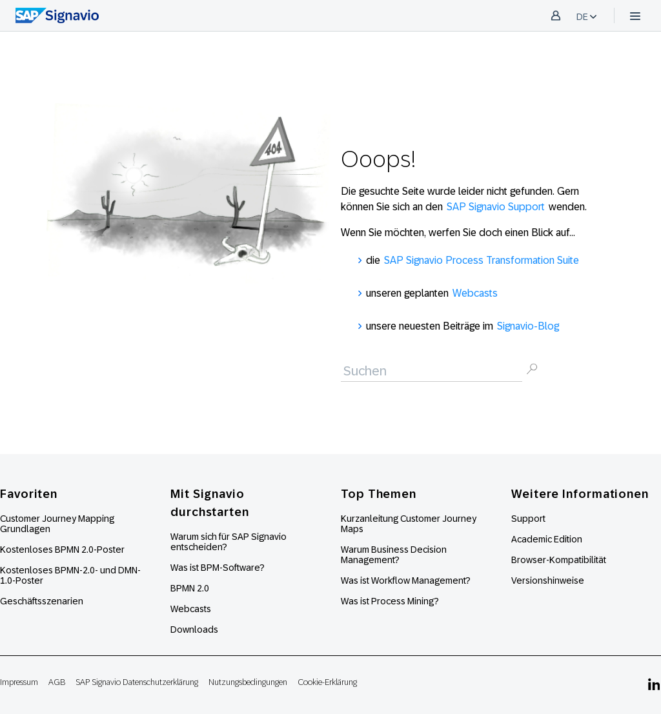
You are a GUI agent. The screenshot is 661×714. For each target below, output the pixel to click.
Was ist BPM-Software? (217, 567)
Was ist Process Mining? (390, 601)
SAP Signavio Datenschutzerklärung (137, 682)
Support (528, 518)
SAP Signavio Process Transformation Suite (481, 260)
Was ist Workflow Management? (406, 580)
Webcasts (475, 293)
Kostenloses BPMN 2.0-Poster (62, 549)
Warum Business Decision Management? (394, 554)
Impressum (19, 682)
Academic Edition (546, 539)
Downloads (194, 629)
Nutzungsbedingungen (247, 682)
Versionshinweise (547, 580)
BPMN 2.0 (189, 588)
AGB (56, 682)
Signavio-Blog (528, 326)
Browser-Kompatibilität (558, 560)
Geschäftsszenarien (41, 601)
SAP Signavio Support (496, 206)
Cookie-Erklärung (327, 682)
